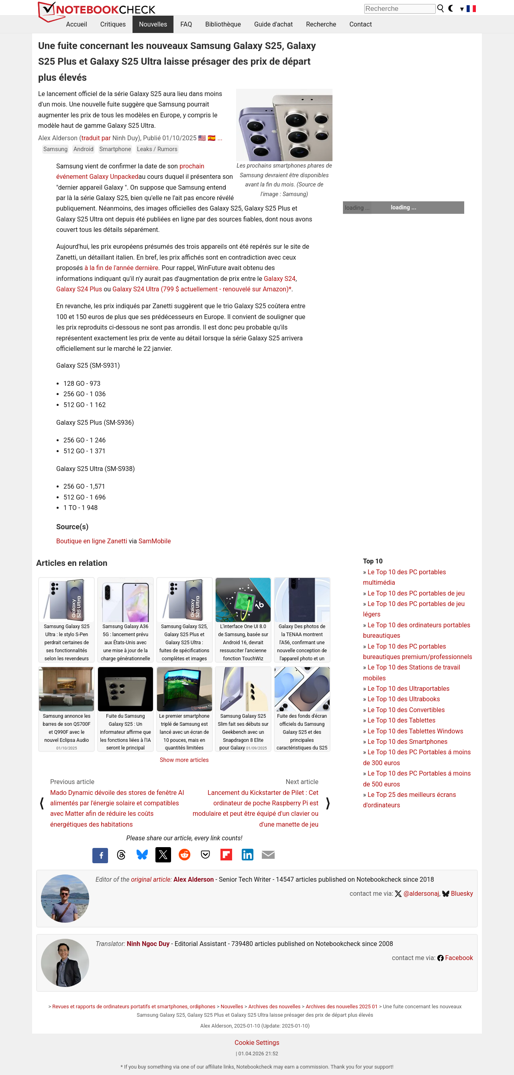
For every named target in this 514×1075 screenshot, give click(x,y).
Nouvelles (153, 24)
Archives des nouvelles (275, 1006)
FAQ (186, 24)
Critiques (113, 24)
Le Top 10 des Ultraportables (408, 688)
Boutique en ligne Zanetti (91, 541)
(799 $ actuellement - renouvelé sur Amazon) (224, 289)
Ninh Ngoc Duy (148, 944)
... (219, 138)
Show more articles (184, 760)
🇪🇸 (212, 138)
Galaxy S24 (280, 279)
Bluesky (457, 893)
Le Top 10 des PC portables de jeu (416, 593)
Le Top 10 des (388, 752)
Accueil (76, 24)
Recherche (321, 24)
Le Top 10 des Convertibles (406, 710)
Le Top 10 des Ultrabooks (403, 699)
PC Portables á (431, 752)
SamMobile (155, 541)
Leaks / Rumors (157, 149)
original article (150, 879)
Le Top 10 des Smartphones (407, 741)
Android (83, 149)
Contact (360, 24)
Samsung (55, 149)
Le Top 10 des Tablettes (401, 720)
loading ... (357, 208)
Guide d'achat (273, 24)
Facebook (455, 958)
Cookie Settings (257, 1042)
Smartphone (115, 149)
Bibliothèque (223, 24)
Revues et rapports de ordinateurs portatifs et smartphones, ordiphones (133, 1006)
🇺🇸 (202, 138)
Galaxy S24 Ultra (135, 289)
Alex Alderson (193, 879)
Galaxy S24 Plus (79, 289)
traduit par (96, 138)
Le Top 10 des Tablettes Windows (415, 731)
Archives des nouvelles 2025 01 (341, 1006)
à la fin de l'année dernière (121, 268)
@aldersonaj (417, 893)
